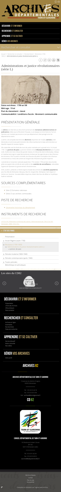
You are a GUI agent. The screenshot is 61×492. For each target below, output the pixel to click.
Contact (30, 478)
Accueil (3, 54)
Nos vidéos (8, 346)
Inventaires (8, 325)
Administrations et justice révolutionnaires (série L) (25, 247)
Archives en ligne (10, 322)
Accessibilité (30, 482)
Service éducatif (10, 341)
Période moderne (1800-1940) (16, 254)
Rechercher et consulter (15, 47)
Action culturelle (10, 343)
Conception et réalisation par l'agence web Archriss (32, 487)
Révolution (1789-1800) (13, 244)
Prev (4, 283)
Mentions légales (30, 475)
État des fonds (28, 54)
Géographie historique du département (20, 207)
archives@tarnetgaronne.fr (32, 395)
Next (56, 283)
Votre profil (8, 358)
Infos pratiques (9, 308)
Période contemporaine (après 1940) (18, 258)
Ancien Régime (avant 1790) (15, 240)
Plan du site (30, 480)
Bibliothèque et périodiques (15, 265)
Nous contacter (9, 310)
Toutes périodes (11, 262)
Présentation (10, 236)
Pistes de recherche (11, 329)
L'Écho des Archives (11, 306)
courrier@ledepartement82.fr (30, 459)
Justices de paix (15, 249)
